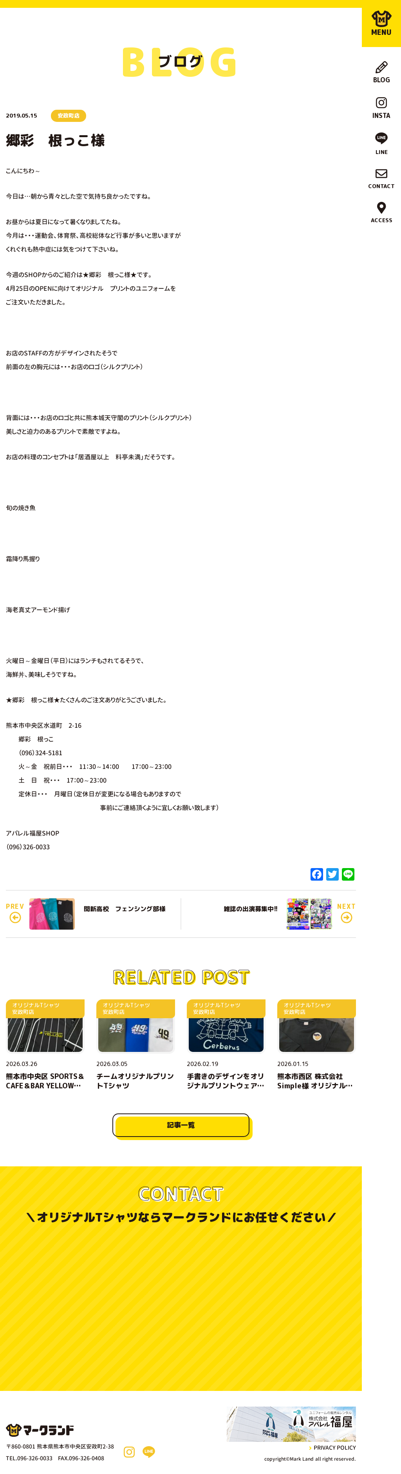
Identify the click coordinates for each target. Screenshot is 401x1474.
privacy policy (332, 1447)
